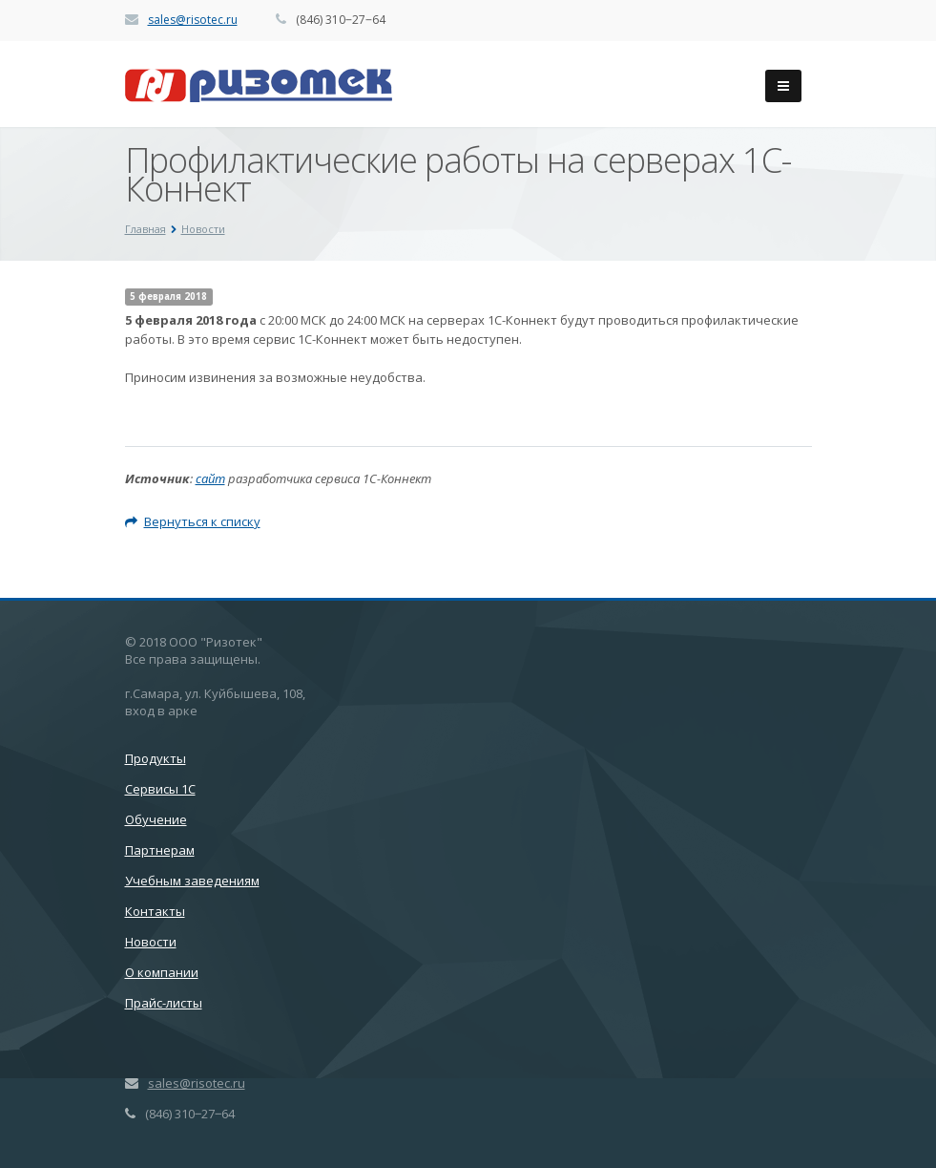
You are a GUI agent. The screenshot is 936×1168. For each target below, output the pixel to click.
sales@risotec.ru (193, 19)
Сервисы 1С (160, 788)
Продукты (155, 758)
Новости (151, 941)
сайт (210, 478)
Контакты (155, 911)
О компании (161, 972)
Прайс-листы (163, 1002)
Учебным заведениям (192, 880)
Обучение (156, 819)
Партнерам (160, 850)
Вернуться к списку (192, 521)
